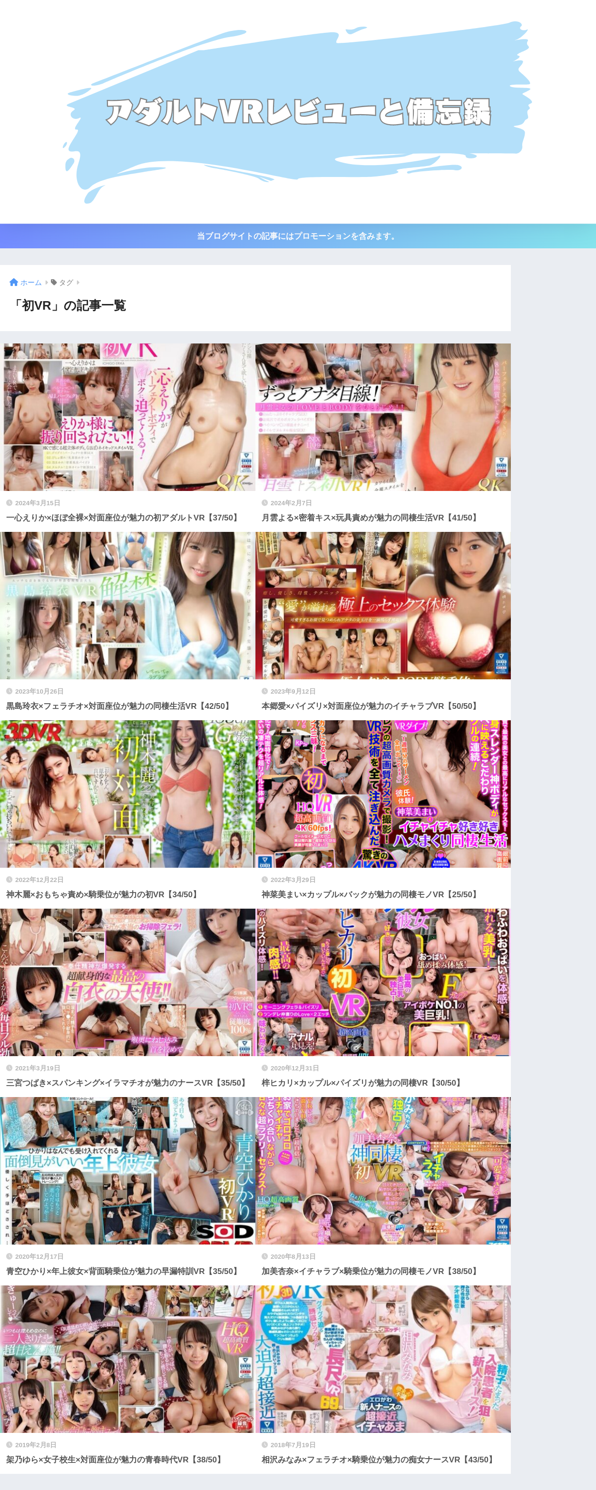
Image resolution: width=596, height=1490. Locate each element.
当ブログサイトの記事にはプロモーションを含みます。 (298, 236)
